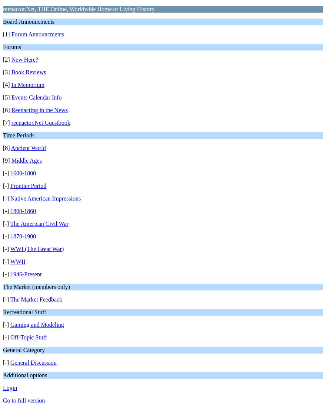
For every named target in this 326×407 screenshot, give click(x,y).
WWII (18, 261)
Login (10, 388)
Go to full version (24, 400)
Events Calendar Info (36, 97)
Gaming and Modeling (37, 325)
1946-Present (25, 274)
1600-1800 (23, 173)
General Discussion (33, 362)
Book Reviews (28, 72)
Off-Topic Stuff (28, 337)
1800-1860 (23, 211)
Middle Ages (26, 160)
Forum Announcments (37, 34)
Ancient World (28, 148)
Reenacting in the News (39, 110)
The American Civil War (39, 224)
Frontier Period (28, 186)
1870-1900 (23, 236)
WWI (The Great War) (37, 249)
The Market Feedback (36, 299)
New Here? (24, 59)
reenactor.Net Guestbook (40, 123)
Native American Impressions (45, 198)
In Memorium (27, 85)
